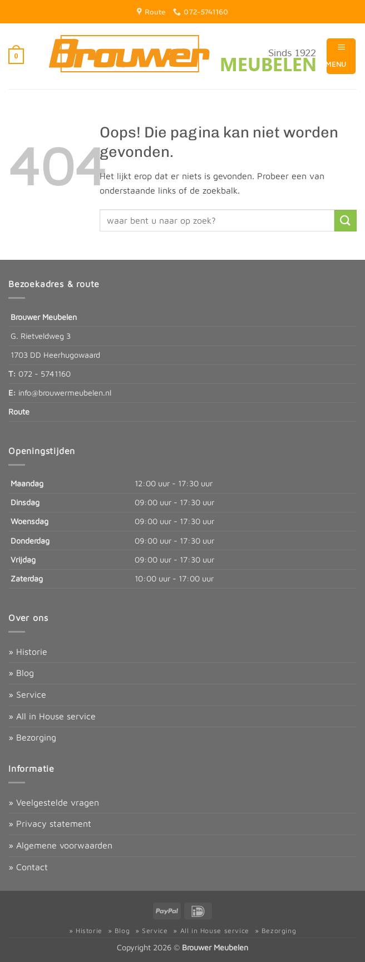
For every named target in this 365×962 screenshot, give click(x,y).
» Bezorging (32, 737)
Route (18, 411)
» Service (27, 694)
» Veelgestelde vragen (53, 802)
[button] (16, 56)
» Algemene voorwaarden (60, 845)
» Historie (27, 652)
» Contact (28, 867)
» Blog (21, 673)
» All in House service (52, 716)
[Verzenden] (345, 220)
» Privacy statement (49, 823)
